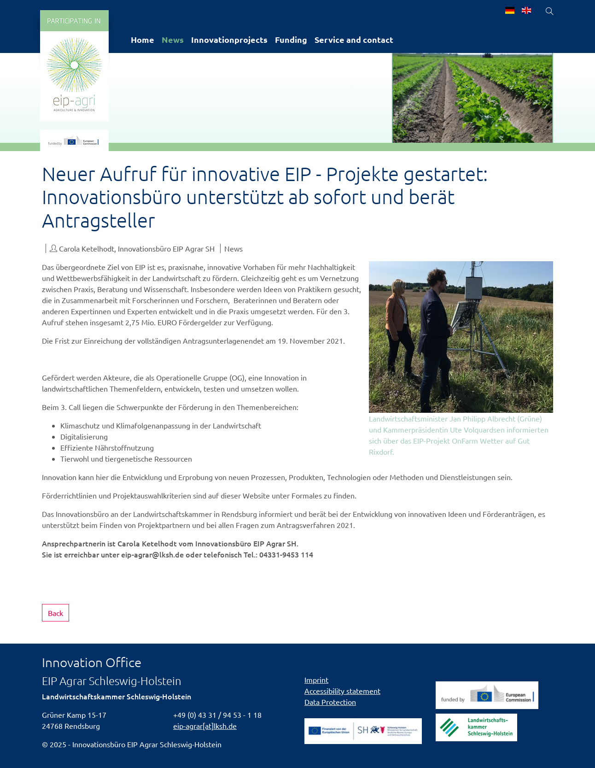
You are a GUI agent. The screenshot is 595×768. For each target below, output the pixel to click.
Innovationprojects (229, 39)
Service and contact (354, 39)
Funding (291, 39)
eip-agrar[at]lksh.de (205, 725)
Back (55, 612)
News (173, 39)
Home (142, 39)
